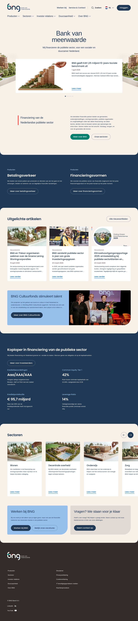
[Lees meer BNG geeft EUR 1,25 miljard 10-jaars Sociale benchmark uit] (69, 76)
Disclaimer (59, 571)
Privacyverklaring (62, 575)
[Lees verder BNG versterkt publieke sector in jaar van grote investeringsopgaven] (69, 253)
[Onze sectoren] (101, 137)
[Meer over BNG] (80, 137)
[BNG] (18, 8)
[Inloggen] (124, 8)
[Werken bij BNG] (21, 528)
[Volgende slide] (130, 435)
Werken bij (62, 7)
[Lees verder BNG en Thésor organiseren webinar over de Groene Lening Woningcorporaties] (27, 253)
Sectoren (11, 575)
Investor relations (13, 579)
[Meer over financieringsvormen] (87, 191)
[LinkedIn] (12, 606)
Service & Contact (77, 7)
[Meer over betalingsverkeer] (22, 191)
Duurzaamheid (13, 583)
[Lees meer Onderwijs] (101, 469)
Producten (11, 571)
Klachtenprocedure (62, 588)
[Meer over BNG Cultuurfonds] (27, 315)
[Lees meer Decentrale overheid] (63, 469)
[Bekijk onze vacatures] (45, 528)
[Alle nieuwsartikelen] (118, 219)
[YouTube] (12, 610)
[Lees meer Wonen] (24, 469)
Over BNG (11, 588)
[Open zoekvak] (96, 8)
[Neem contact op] (85, 528)
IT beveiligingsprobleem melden (67, 583)
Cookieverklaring (62, 579)
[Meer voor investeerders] (21, 363)
